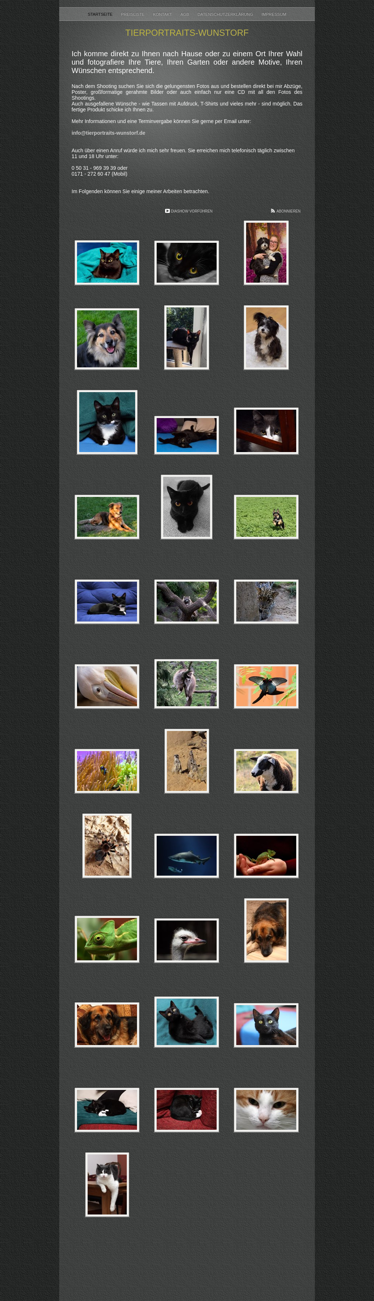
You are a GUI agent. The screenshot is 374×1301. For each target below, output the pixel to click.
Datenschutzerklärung (226, 14)
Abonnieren (288, 211)
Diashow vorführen (192, 211)
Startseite (101, 14)
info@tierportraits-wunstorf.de (108, 133)
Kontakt (163, 14)
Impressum (274, 14)
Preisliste (133, 14)
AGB (185, 14)
